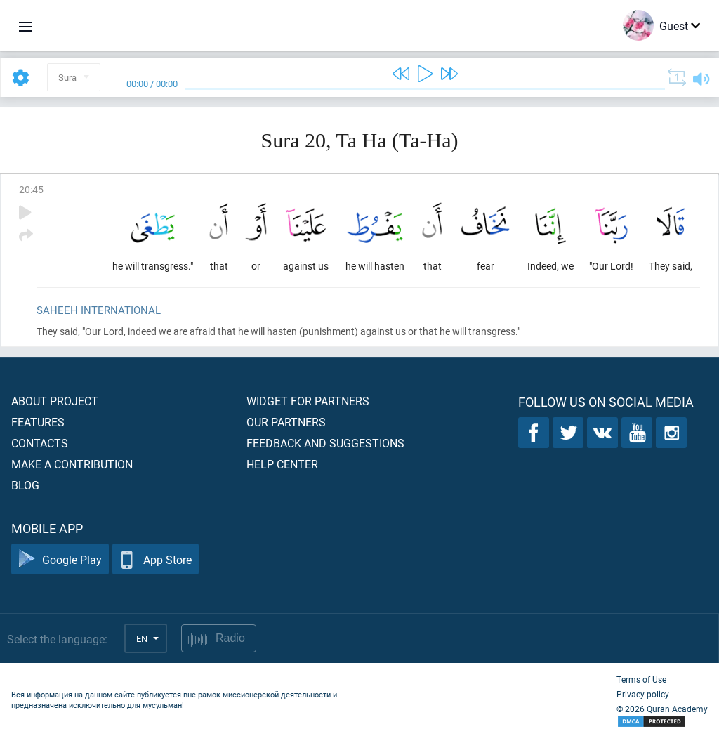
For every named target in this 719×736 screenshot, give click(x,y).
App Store (155, 559)
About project (54, 400)
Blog (25, 485)
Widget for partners (307, 400)
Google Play (60, 559)
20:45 (31, 189)
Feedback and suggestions (325, 442)
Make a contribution (72, 463)
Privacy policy (642, 693)
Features (38, 421)
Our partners (286, 421)
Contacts (39, 442)
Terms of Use (641, 679)
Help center (282, 463)
